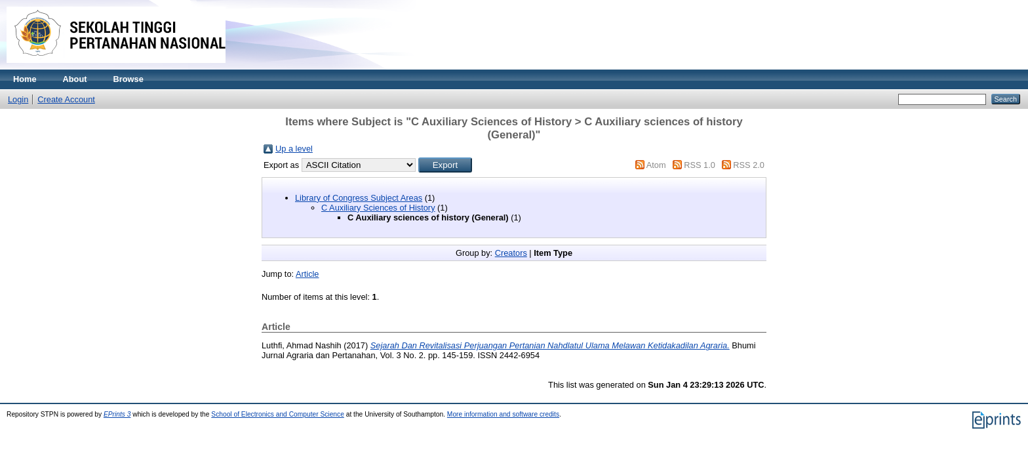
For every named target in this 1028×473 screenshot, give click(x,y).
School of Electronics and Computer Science (277, 414)
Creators (511, 253)
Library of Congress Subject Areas (358, 198)
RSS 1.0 (699, 165)
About (75, 79)
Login (18, 99)
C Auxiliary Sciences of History (378, 208)
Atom (656, 165)
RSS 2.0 (748, 165)
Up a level (294, 149)
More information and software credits (503, 414)
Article (307, 274)
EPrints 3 (117, 414)
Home (25, 79)
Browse (128, 79)
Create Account (66, 99)
